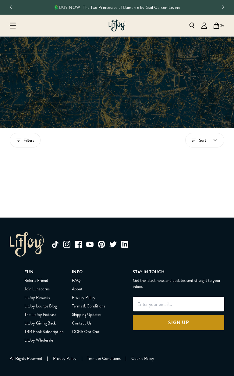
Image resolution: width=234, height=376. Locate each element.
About (77, 258)
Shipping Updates (86, 284)
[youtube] (90, 214)
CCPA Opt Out (86, 301)
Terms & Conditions (88, 275)
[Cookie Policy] (142, 328)
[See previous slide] (11, 7)
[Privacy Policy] (64, 328)
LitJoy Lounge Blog (40, 275)
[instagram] (66, 214)
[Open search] (192, 26)
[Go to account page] (204, 26)
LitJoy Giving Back (40, 292)
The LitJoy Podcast (40, 284)
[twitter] (113, 214)
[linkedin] (124, 214)
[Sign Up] (178, 292)
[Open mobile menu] (13, 26)
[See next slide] (223, 7)
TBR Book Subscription (44, 301)
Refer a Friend (36, 250)
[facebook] (78, 214)
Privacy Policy (83, 267)
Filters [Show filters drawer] (25, 140)
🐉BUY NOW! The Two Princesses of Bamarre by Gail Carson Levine (117, 7)
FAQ (76, 250)
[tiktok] (55, 214)
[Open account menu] (204, 140)
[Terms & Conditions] (103, 328)
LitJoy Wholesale (38, 310)
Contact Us (81, 292)
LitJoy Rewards (37, 267)
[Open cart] (216, 26)
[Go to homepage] (117, 26)
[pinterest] (101, 214)
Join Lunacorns (37, 258)
